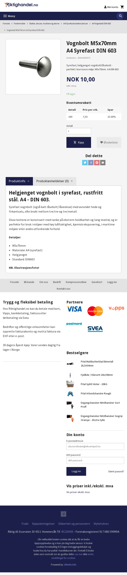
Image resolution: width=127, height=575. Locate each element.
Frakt (25, 526)
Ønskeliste (109, 143)
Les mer (79, 557)
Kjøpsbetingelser (43, 526)
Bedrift (57, 284)
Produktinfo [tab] (17, 183)
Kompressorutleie (76, 284)
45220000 (68, 534)
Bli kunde (29, 284)
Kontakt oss (63, 290)
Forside (6, 23)
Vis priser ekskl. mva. (78, 494)
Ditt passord (73, 456)
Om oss (43, 284)
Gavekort (97, 284)
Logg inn (112, 284)
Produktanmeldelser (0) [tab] (52, 183)
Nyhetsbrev (101, 526)
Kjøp (78, 143)
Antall (69, 126)
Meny (9, 16)
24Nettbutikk (70, 567)
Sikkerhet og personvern (74, 526)
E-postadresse (74, 442)
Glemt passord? (116, 473)
